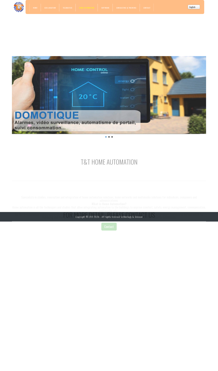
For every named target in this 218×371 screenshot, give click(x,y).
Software (105, 7)
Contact (146, 7)
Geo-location (50, 7)
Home (35, 7)
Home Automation (86, 7)
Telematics (67, 7)
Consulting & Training (126, 7)
